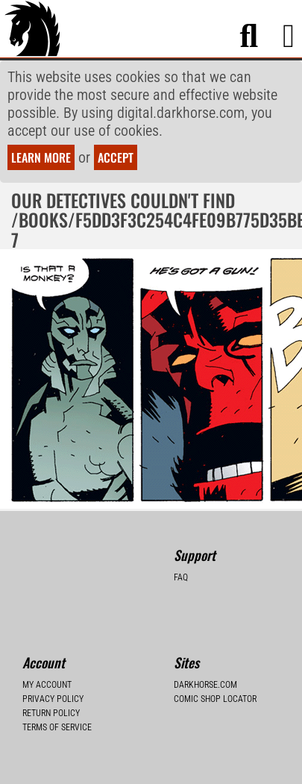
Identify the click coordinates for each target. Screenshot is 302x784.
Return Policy (51, 713)
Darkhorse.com (205, 685)
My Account (47, 685)
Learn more (41, 157)
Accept (115, 157)
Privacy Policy (53, 699)
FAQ (181, 577)
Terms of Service (57, 727)
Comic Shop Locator (215, 699)
